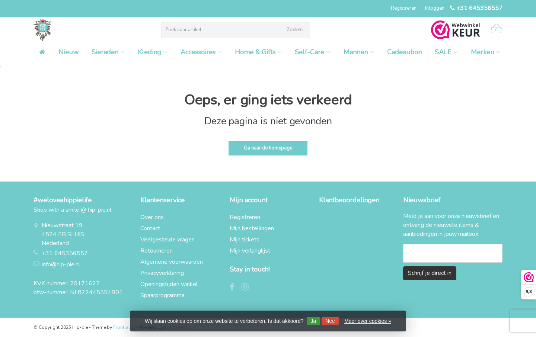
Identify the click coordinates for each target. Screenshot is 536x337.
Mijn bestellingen (252, 228)
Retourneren (156, 251)
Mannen (359, 52)
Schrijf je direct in (430, 273)
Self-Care (313, 52)
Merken (485, 52)
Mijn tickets (244, 239)
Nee (330, 321)
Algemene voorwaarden (171, 262)
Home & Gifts (258, 52)
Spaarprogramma (162, 295)
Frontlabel (124, 327)
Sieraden (108, 52)
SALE (446, 52)
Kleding (153, 52)
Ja (313, 321)
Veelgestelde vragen (167, 239)
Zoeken (295, 29)
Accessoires (201, 52)
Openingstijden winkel (169, 284)
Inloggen (434, 8)
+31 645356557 (479, 8)
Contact (150, 228)
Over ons (152, 217)
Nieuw (68, 52)
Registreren (404, 8)
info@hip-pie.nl (61, 264)
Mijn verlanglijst (250, 251)
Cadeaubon (404, 52)
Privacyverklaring (162, 273)
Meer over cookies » (367, 321)
